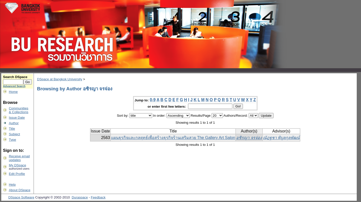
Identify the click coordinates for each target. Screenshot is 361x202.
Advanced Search (14, 86)
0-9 (153, 100)
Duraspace (80, 197)
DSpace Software (21, 197)
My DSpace (17, 165)
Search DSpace (15, 77)
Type (12, 140)
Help (12, 184)
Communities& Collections (18, 110)
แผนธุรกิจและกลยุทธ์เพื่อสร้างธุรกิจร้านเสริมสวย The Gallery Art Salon (173, 138)
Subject (14, 134)
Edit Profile (17, 174)
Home (13, 92)
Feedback (98, 197)
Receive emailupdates (19, 158)
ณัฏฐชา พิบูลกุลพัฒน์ (281, 138)
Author (14, 123)
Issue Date (17, 117)
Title (12, 128)
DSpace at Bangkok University (59, 79)
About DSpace (19, 190)
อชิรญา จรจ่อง (249, 138)
